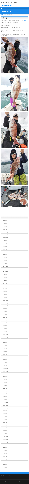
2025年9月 (5, 240)
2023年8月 (5, 311)
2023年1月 (5, 331)
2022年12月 (5, 334)
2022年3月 (5, 359)
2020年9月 (5, 410)
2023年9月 (5, 308)
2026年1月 (5, 229)
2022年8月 (5, 345)
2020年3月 (5, 427)
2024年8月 (5, 277)
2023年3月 (5, 325)
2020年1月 (5, 433)
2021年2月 (5, 396)
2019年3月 (5, 461)
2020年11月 (5, 405)
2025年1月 (5, 263)
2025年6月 (5, 249)
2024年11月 (5, 269)
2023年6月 (5, 317)
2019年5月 (5, 456)
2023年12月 (5, 300)
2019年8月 (5, 447)
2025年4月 (5, 254)
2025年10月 (5, 237)
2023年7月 (5, 314)
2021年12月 (5, 368)
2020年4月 (5, 425)
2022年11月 (5, 337)
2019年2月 (5, 464)
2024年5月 (5, 286)
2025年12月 (5, 232)
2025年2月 (5, 260)
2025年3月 (5, 257)
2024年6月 (5, 283)
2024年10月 (5, 271)
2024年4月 (5, 288)
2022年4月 (5, 357)
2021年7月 (5, 382)
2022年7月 (5, 348)
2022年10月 (5, 339)
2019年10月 (5, 442)
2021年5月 (5, 388)
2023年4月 (5, 322)
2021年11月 (5, 371)
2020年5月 (5, 422)
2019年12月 (5, 436)
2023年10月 (5, 305)
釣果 (25, 20)
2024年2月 (5, 294)
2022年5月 (5, 354)
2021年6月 (5, 385)
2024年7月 (5, 280)
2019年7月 (5, 450)
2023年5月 (5, 320)
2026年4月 (5, 220)
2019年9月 (5, 444)
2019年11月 (5, 439)
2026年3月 (5, 223)
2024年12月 (5, 266)
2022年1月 (5, 365)
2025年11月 (5, 234)
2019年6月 (5, 453)
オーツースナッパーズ (9, 2)
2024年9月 (5, 274)
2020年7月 (5, 416)
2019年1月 (5, 467)
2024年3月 (5, 291)
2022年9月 (5, 342)
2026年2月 (5, 226)
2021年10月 (5, 374)
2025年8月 (5, 243)
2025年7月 (5, 246)
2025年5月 (5, 252)
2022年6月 (5, 351)
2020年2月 (5, 430)
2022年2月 (5, 362)
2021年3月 (5, 393)
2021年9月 (5, 376)
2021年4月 (5, 391)
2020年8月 (5, 413)
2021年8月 (5, 379)
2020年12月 (5, 402)
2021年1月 (5, 399)
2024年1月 (5, 297)
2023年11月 (5, 303)
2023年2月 (5, 328)
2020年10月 (5, 408)
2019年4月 (5, 459)
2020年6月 (5, 419)
